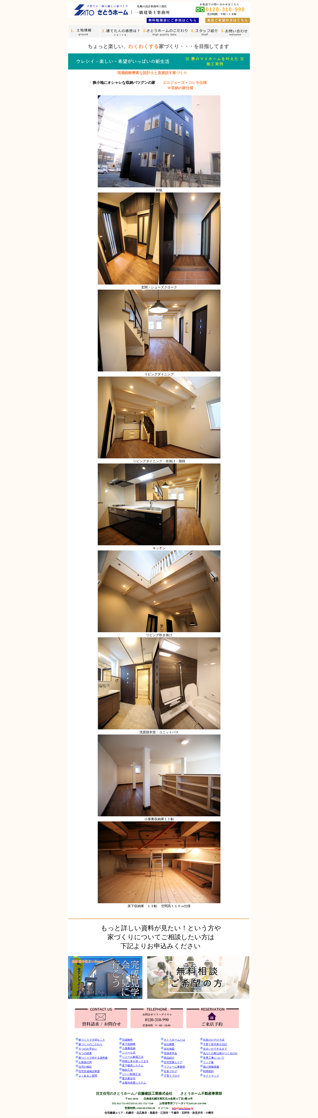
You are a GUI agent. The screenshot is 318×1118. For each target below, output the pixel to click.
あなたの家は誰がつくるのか (220, 1053)
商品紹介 (169, 1057)
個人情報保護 (211, 1066)
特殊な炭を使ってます (135, 1061)
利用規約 (208, 1071)
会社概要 (169, 1044)
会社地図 (169, 1048)
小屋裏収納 (128, 1048)
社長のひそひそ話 (213, 1039)
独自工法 (127, 1069)
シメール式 (128, 1052)
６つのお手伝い (88, 1048)
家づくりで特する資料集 (93, 1057)
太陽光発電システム (134, 1082)
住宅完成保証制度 (89, 1071)
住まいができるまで (215, 1048)
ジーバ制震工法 (131, 1074)
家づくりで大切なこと (92, 1039)
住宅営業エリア (173, 1062)
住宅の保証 (85, 1066)
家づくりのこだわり (90, 1044)
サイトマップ (211, 1075)
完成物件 (127, 1039)
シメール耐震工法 (132, 1056)
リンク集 (208, 1062)
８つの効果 (85, 1053)
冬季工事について (213, 1057)
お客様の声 (85, 1062)
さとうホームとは (174, 1039)
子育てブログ (172, 1075)
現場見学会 (170, 1053)
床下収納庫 (128, 1044)
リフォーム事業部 (174, 1066)
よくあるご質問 (88, 1075)
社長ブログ (170, 1071)
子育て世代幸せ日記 (215, 1044)
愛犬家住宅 (128, 1078)
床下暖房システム (132, 1065)
